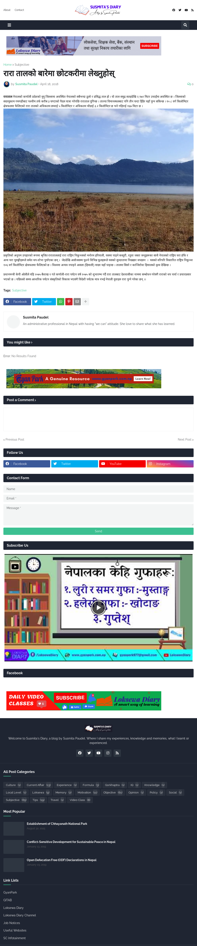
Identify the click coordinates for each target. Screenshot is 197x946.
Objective (112, 792)
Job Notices (11, 923)
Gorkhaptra (114, 785)
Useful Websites (14, 930)
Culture (13, 785)
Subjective (22, 64)
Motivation (87, 792)
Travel (57, 800)
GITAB (7, 900)
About (6, 10)
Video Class (80, 800)
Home (7, 64)
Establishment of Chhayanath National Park (57, 823)
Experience (67, 785)
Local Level (16, 792)
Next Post (184, 439)
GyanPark (10, 892)
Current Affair (39, 785)
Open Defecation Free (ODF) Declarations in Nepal (61, 860)
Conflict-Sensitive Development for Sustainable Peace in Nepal (71, 842)
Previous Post (15, 439)
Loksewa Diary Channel (19, 915)
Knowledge (154, 785)
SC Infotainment (14, 938)
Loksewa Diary (13, 908)
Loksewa (40, 792)
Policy (156, 792)
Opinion (136, 792)
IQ (134, 785)
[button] (9, 25)
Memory (63, 792)
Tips (38, 800)
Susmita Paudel (36, 317)
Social (175, 792)
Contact (19, 10)
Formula (91, 785)
